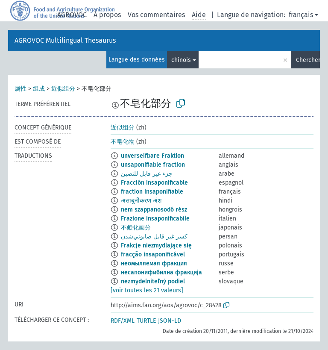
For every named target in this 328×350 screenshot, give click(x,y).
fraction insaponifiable (152, 191)
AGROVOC (72, 15)
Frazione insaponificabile (155, 218)
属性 (20, 88)
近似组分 (63, 88)
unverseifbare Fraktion (152, 155)
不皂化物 (123, 141)
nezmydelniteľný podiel (153, 281)
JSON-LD (169, 320)
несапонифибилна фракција (161, 272)
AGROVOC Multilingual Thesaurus (65, 40)
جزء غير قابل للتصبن (147, 173)
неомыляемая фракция (154, 263)
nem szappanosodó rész (154, 209)
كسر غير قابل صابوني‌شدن (154, 236)
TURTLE (146, 320)
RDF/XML (123, 320)
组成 (39, 88)
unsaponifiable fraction (153, 164)
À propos (107, 15)
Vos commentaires (156, 15)
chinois (181, 60)
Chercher (308, 60)
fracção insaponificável (153, 254)
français (301, 15)
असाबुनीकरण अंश (141, 200)
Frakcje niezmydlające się (156, 245)
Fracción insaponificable (154, 182)
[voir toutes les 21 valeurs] (147, 290)
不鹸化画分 (136, 227)
